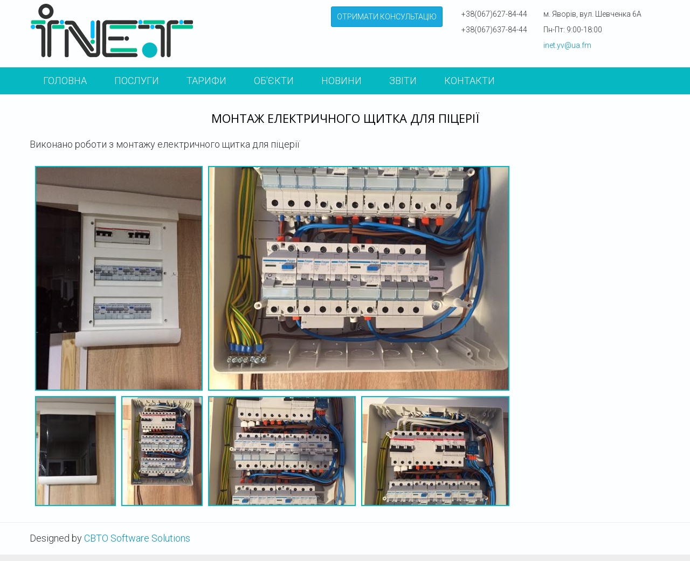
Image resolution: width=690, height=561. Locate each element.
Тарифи (206, 80)
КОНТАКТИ (469, 80)
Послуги (136, 80)
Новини (341, 80)
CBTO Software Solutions (137, 538)
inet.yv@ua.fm (567, 45)
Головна (65, 80)
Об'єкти (274, 80)
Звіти (403, 80)
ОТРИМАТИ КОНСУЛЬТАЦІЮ (387, 16)
